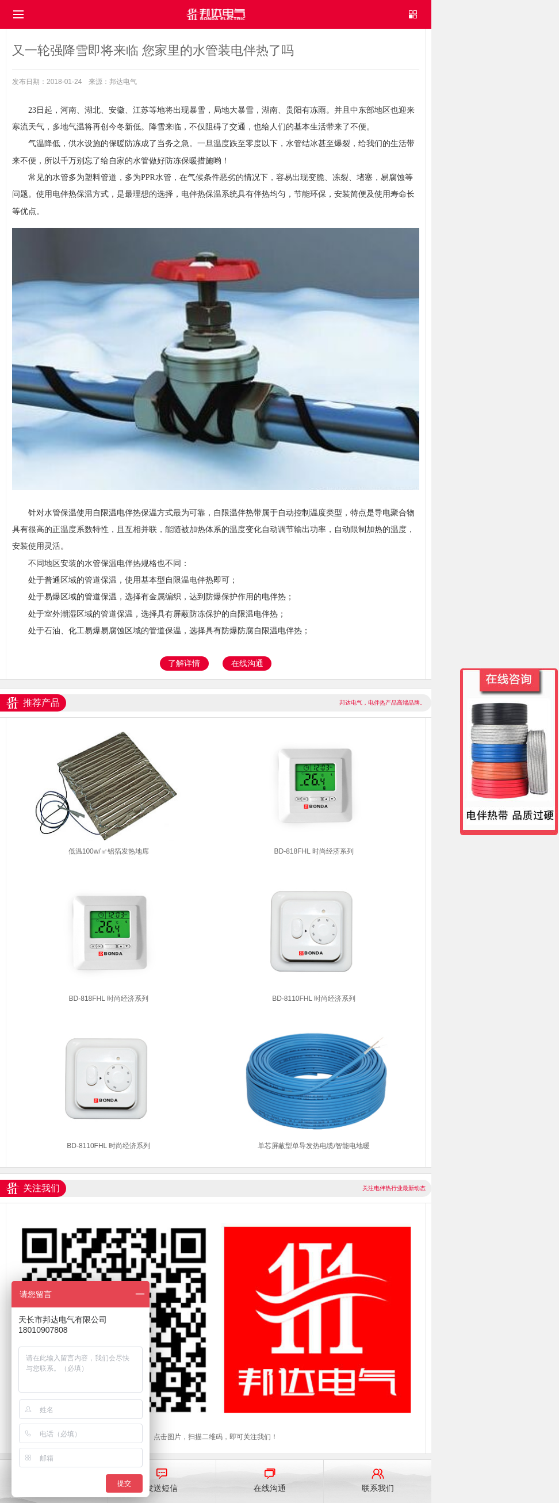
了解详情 (184, 663)
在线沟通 (247, 663)
